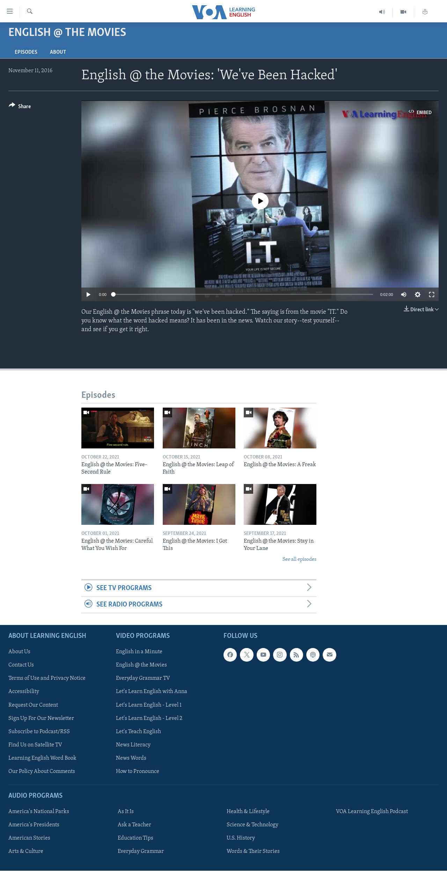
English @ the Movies (141, 665)
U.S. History (241, 838)
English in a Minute (139, 652)
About (58, 52)
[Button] (20, 107)
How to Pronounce (137, 771)
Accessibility (23, 692)
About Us (19, 652)
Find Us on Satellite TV (35, 745)
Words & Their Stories (253, 852)
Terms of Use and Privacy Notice (47, 679)
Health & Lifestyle (248, 812)
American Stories (29, 838)
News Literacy (133, 745)
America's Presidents (33, 825)
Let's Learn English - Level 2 (149, 718)
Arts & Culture (25, 852)
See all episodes (299, 559)
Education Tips (135, 838)
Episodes (26, 52)
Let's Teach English (138, 732)
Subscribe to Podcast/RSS (39, 732)
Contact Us (21, 665)
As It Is (126, 812)
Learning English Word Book (42, 758)
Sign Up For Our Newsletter (41, 718)
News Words (131, 758)
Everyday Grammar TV (143, 679)
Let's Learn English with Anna (151, 692)
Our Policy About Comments (41, 771)
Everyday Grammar (141, 852)
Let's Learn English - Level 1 (149, 705)
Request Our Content (33, 705)
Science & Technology (252, 825)
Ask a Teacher (134, 825)
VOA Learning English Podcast (372, 812)
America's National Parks (38, 812)
